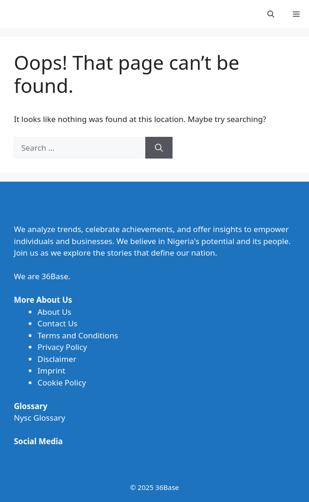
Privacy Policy (62, 347)
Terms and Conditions (77, 335)
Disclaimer (56, 359)
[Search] (159, 148)
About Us (54, 311)
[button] (271, 14)
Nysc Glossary (39, 417)
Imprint (51, 370)
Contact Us (57, 323)
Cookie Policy (61, 382)
